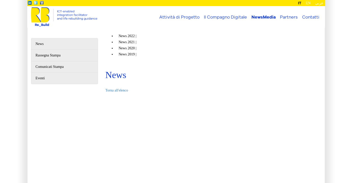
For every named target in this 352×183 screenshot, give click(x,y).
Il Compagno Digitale (225, 16)
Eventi (40, 78)
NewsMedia (263, 17)
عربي (319, 3)
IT (299, 3)
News (40, 44)
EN (308, 3)
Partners (289, 16)
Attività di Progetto (179, 16)
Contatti (310, 16)
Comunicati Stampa (50, 67)
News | (128, 36)
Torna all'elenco (116, 90)
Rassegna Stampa (48, 55)
